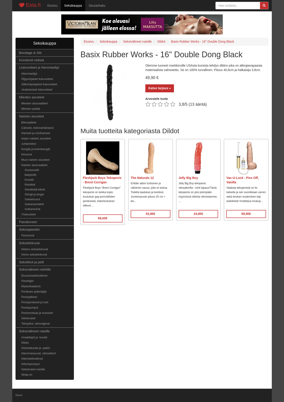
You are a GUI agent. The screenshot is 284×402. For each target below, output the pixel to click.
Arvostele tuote (156, 99)
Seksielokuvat (29, 243)
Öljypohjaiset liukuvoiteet (37, 79)
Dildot (25, 342)
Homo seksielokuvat (34, 254)
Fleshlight (27, 281)
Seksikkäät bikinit (35, 189)
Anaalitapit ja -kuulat (34, 337)
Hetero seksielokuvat (34, 249)
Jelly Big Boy (188, 178)
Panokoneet (28, 222)
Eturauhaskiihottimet (34, 275)
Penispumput (29, 307)
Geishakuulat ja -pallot (35, 348)
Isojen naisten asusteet (36, 138)
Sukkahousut (32, 199)
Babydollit (30, 174)
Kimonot (26, 154)
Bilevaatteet (28, 122)
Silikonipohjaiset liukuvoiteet (39, 84)
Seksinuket (28, 318)
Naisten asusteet (31, 116)
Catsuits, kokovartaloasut (37, 127)
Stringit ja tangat (34, 194)
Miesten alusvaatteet (34, 103)
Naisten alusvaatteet (34, 165)
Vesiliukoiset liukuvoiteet (36, 89)
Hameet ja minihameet (35, 133)
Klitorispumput (30, 364)
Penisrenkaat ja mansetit (37, 313)
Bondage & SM (30, 53)
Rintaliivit (30, 184)
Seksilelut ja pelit (31, 262)
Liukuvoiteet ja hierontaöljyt (39, 67)
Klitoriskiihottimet (32, 358)
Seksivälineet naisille (34, 331)
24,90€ (198, 214)
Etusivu (52, 5)
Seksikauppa (73, 5)
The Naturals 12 (142, 178)
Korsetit (29, 179)
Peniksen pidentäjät (33, 291)
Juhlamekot (28, 143)
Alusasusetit (32, 170)
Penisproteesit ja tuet (34, 302)
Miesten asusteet (31, 97)
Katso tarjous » (159, 88)
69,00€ (102, 218)
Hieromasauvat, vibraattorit (38, 353)
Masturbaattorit (31, 286)
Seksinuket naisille (33, 369)
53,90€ (150, 214)
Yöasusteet (28, 214)
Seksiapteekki (29, 229)
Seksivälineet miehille (35, 269)
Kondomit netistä (31, 60)
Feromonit (27, 235)
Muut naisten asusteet (35, 159)
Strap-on (26, 374)
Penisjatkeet (29, 297)
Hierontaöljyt (29, 73)
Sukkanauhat (32, 209)
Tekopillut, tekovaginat (35, 323)
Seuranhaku (97, 5)
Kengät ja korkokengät (35, 149)
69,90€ (246, 214)
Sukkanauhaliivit (34, 204)
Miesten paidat (30, 108)
